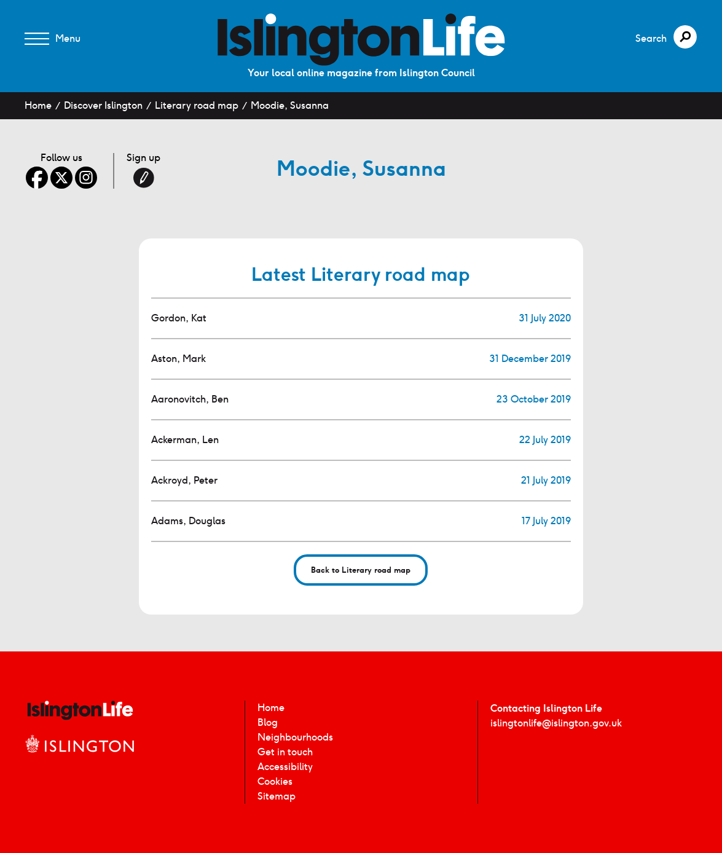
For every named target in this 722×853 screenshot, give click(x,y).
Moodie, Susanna (290, 105)
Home (38, 105)
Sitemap (276, 796)
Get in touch (285, 751)
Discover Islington (103, 105)
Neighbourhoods (295, 737)
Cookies (274, 781)
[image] (361, 39)
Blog (267, 722)
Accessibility (285, 766)
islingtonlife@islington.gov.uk (556, 723)
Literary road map (196, 105)
